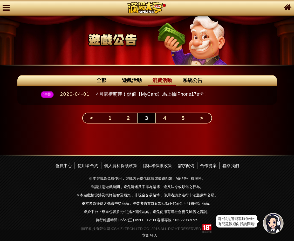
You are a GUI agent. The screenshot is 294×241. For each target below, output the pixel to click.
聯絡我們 (230, 165)
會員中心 (63, 165)
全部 (101, 80)
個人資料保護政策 (120, 165)
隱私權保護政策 (157, 165)
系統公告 (192, 80)
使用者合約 (88, 165)
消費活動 (162, 80)
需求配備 (186, 165)
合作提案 (208, 165)
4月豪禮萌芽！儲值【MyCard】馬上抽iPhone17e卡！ (152, 94)
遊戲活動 (132, 80)
